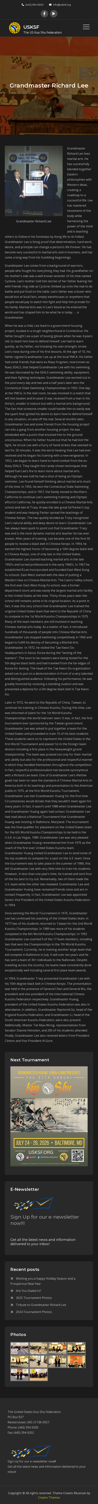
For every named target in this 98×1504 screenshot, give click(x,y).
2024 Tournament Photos (34, 1311)
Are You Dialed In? (28, 1290)
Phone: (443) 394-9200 (23, 1426)
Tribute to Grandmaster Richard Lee (41, 1304)
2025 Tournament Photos (34, 1297)
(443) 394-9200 (33, 4)
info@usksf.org (60, 4)
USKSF (30, 26)
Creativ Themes (49, 1497)
